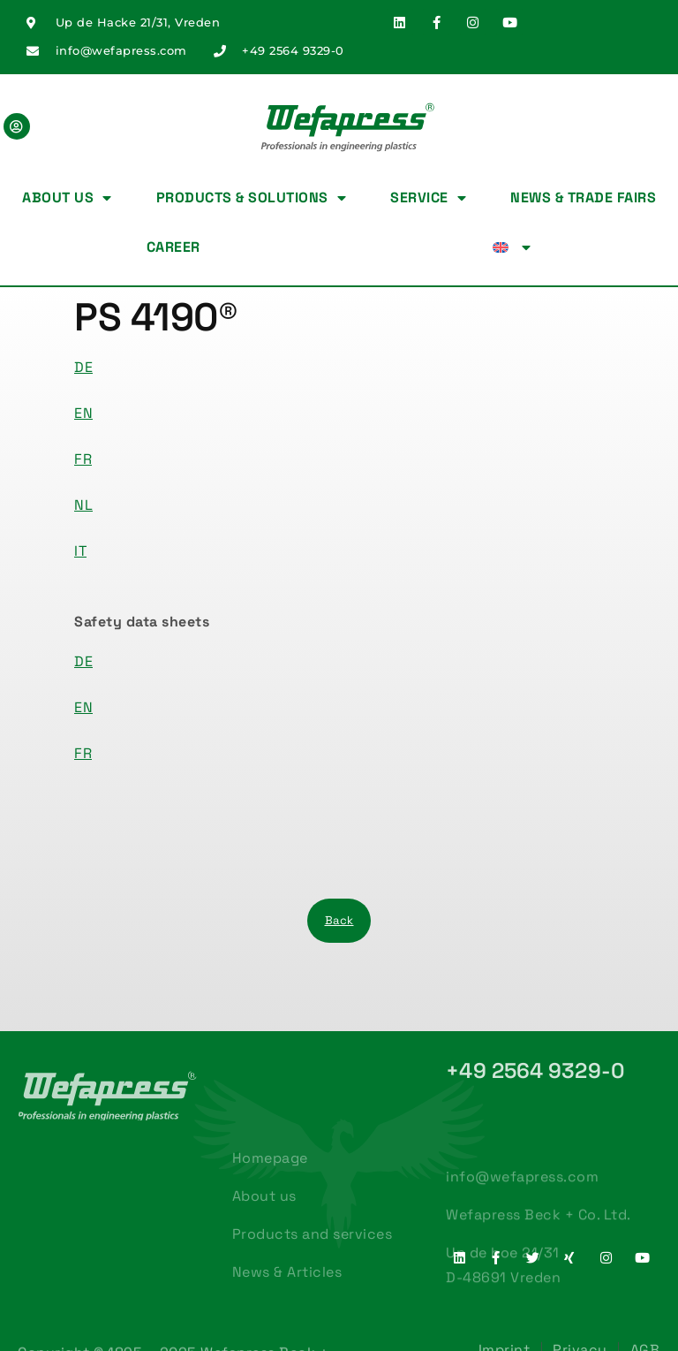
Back (339, 920)
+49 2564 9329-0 (535, 1070)
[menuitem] (512, 247)
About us (67, 198)
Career (173, 247)
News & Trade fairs (583, 197)
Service (428, 198)
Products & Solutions (251, 198)
